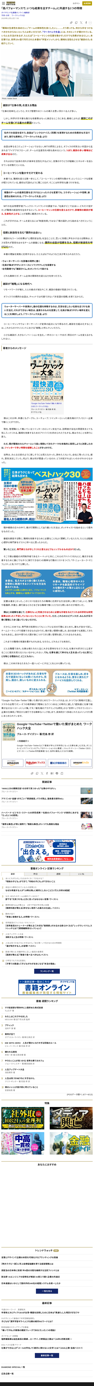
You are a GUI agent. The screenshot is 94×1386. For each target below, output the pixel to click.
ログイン (76, 3)
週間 (58, 874)
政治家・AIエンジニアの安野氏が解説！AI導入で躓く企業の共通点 (30, 1277)
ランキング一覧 (47, 971)
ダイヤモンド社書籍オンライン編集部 (15, 13)
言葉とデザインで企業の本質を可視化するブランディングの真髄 (29, 1257)
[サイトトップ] (11, 3)
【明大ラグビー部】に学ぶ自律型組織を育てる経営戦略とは (27, 1264)
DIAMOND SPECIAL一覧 (13, 1367)
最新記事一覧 (47, 1355)
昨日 (36, 874)
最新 (13, 874)
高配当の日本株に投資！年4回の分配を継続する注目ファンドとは (30, 1270)
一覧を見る (47, 1291)
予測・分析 (5, 15)
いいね (81, 874)
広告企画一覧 (7, 1374)
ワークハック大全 (18, 15)
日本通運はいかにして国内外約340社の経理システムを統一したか (30, 1283)
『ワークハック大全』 (51, 32)
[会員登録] (87, 3)
